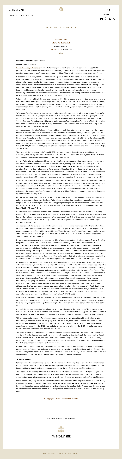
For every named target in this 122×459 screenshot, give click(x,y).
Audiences (25, 15)
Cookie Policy (61, 453)
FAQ (44, 453)
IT (71, 28)
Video (61, 53)
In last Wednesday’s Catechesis (28, 68)
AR (47, 28)
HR (67, 28)
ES (60, 28)
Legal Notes (51, 453)
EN (55, 28)
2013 (32, 15)
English (107, 15)
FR (63, 28)
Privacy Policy (72, 453)
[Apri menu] (113, 10)
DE (51, 28)
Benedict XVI (13, 15)
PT (75, 28)
